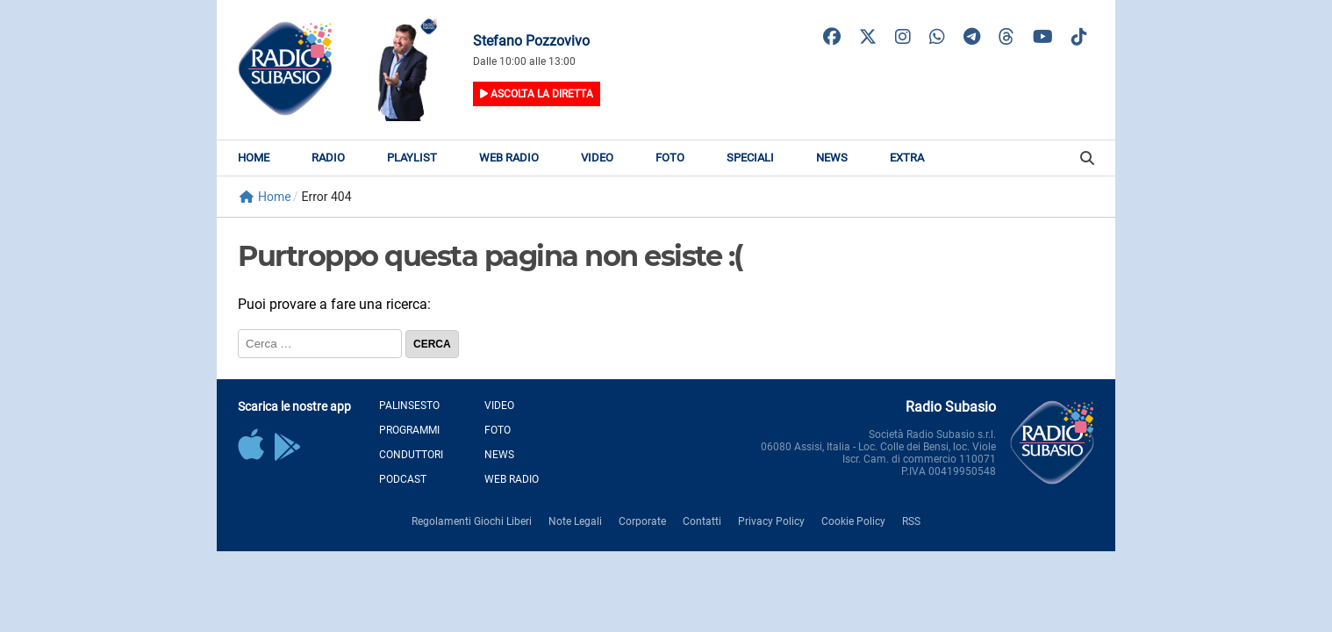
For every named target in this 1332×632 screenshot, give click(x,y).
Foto (669, 157)
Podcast (402, 479)
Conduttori (411, 454)
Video (597, 157)
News (832, 157)
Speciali (750, 157)
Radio (328, 157)
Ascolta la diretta (536, 94)
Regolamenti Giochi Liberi (472, 521)
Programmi (409, 430)
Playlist (412, 157)
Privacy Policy (771, 521)
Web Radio (509, 157)
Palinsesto (409, 405)
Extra (907, 157)
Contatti (702, 521)
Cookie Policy (853, 521)
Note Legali (575, 521)
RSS (911, 521)
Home (253, 157)
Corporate (642, 521)
